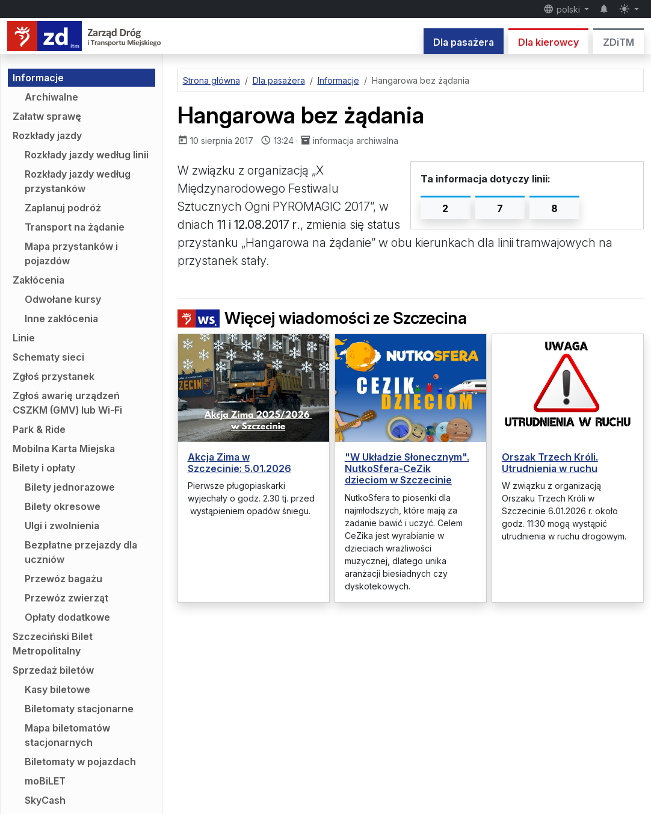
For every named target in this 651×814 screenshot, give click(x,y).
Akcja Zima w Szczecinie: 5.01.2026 (239, 462)
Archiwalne (51, 97)
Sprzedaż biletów (53, 670)
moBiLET (45, 781)
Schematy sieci (48, 357)
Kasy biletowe (57, 689)
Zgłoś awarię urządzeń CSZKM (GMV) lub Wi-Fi (67, 403)
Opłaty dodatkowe (67, 617)
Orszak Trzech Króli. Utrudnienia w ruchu (550, 462)
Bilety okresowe (62, 506)
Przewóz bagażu (63, 579)
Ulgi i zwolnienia (62, 526)
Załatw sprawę (47, 116)
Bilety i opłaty (44, 468)
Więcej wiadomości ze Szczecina (322, 318)
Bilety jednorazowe (70, 487)
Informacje (38, 78)
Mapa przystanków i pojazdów (71, 253)
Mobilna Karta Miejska (64, 449)
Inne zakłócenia (61, 318)
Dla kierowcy (548, 42)
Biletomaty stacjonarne (79, 709)
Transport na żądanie (75, 227)
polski (562, 9)
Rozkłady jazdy (47, 135)
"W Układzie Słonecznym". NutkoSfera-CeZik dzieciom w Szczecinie (407, 468)
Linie (24, 338)
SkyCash (45, 800)
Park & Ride (39, 429)
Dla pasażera (463, 42)
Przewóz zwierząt (66, 598)
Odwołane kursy (63, 299)
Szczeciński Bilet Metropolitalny (53, 643)
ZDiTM (618, 42)
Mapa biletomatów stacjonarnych (67, 735)
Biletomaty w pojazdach (80, 762)
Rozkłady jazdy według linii (87, 155)
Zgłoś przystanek (53, 376)
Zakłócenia (38, 280)
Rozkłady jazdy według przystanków (78, 181)
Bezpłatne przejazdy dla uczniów (81, 552)
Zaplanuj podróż (63, 208)
